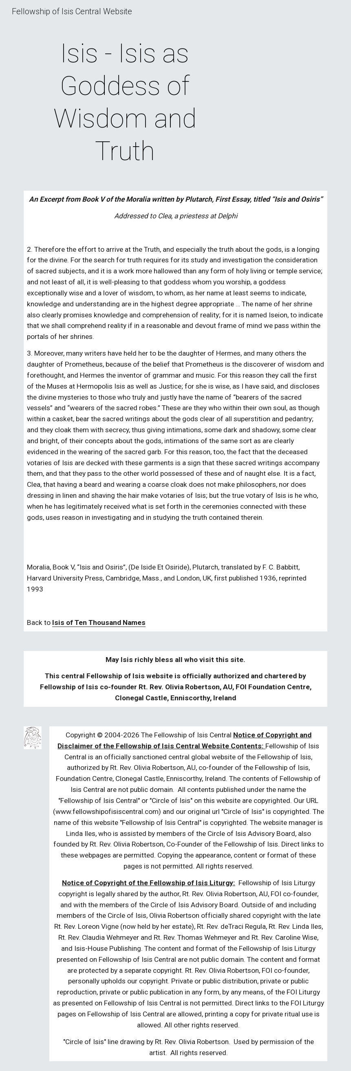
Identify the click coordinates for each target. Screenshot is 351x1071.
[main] (125, 102)
